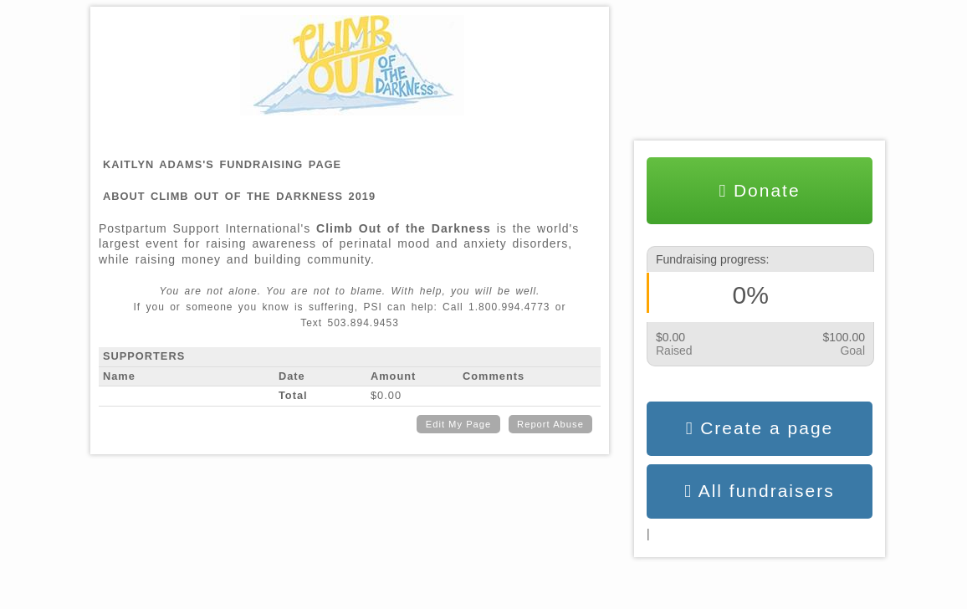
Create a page (760, 428)
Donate (759, 191)
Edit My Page (459, 424)
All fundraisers (759, 491)
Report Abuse (550, 424)
